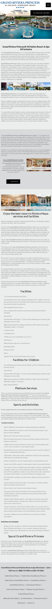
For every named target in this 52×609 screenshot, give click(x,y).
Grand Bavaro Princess (38, 580)
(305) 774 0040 (38, 571)
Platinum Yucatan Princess (35, 589)
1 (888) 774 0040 (23, 571)
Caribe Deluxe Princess (12, 576)
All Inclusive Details (38, 208)
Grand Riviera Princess (17, 585)
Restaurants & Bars (13, 208)
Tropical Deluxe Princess (26, 594)
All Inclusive (21, 603)
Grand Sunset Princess (33, 585)
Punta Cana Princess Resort (16, 589)
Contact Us (30, 603)
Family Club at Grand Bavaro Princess (33, 576)
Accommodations (39, 168)
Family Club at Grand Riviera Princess (17, 580)
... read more (13, 181)
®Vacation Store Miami (11, 598)
